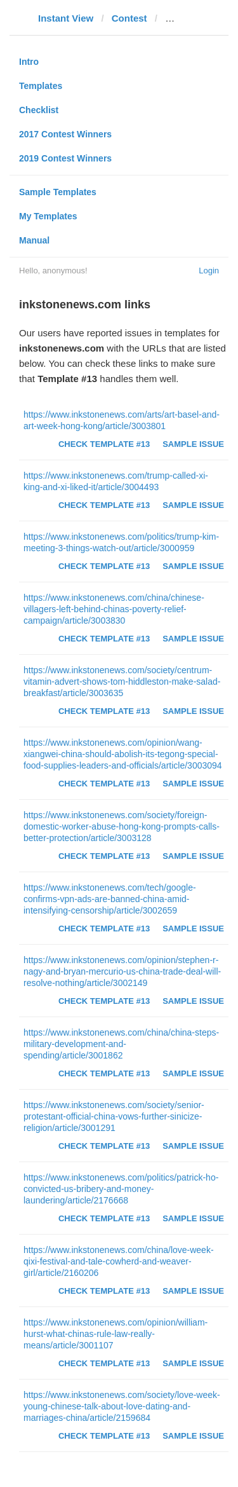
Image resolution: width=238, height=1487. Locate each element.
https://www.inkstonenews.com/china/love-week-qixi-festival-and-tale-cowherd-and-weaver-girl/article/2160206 (118, 1261)
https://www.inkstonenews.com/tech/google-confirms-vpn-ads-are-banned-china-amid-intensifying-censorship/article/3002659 (109, 898)
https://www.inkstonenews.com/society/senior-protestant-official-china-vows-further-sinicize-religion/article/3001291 (113, 1116)
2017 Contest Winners (65, 134)
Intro (29, 62)
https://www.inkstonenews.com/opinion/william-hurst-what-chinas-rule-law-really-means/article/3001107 (115, 1333)
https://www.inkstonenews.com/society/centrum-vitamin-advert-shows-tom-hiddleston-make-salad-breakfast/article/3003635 (121, 681)
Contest (129, 18)
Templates (40, 86)
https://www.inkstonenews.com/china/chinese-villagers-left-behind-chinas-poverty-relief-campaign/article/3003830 (113, 609)
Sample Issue (193, 444)
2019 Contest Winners (65, 158)
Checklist (38, 110)
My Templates (48, 216)
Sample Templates (57, 192)
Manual (34, 240)
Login (209, 270)
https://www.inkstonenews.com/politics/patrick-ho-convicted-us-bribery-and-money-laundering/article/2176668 (120, 1188)
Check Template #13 (104, 444)
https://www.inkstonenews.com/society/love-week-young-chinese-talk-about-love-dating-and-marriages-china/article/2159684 (121, 1406)
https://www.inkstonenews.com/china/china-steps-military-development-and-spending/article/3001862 (121, 1043)
